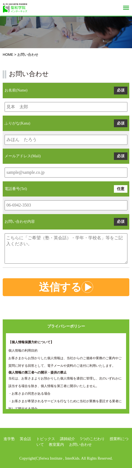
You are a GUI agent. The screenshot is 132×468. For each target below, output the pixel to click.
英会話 (25, 439)
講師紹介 (67, 439)
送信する (66, 287)
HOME (8, 55)
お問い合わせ (80, 445)
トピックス (45, 439)
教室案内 (56, 445)
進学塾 (9, 439)
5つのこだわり (92, 439)
